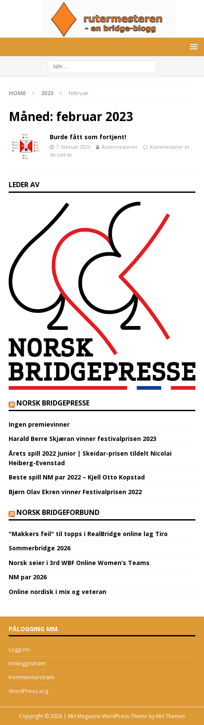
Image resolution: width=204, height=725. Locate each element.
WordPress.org (28, 691)
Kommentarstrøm (31, 677)
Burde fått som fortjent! (88, 137)
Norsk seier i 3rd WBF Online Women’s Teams (79, 563)
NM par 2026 (28, 577)
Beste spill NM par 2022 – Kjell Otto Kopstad (77, 477)
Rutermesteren (119, 147)
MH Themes (170, 716)
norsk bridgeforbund (57, 512)
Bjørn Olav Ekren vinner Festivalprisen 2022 (75, 492)
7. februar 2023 (73, 147)
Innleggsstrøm (27, 663)
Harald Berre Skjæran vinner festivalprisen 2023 (82, 438)
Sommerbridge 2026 (39, 548)
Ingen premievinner (39, 424)
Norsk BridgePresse (52, 403)
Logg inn (19, 649)
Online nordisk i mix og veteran (57, 592)
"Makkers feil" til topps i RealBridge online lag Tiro (88, 534)
